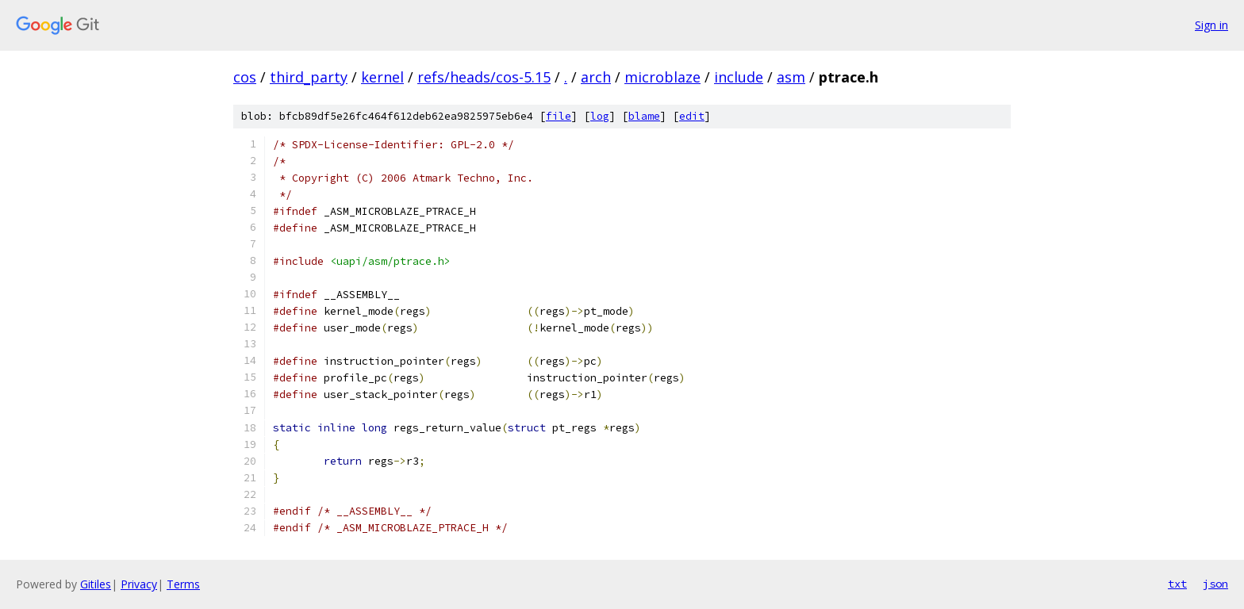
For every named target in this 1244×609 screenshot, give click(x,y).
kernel (382, 76)
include (738, 76)
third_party (308, 76)
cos (244, 76)
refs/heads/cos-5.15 (484, 76)
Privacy (139, 584)
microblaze (662, 76)
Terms (183, 584)
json (1215, 583)
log (599, 116)
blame (644, 116)
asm (791, 76)
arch (596, 76)
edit (692, 116)
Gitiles (95, 584)
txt (1177, 583)
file (558, 116)
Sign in (1211, 25)
